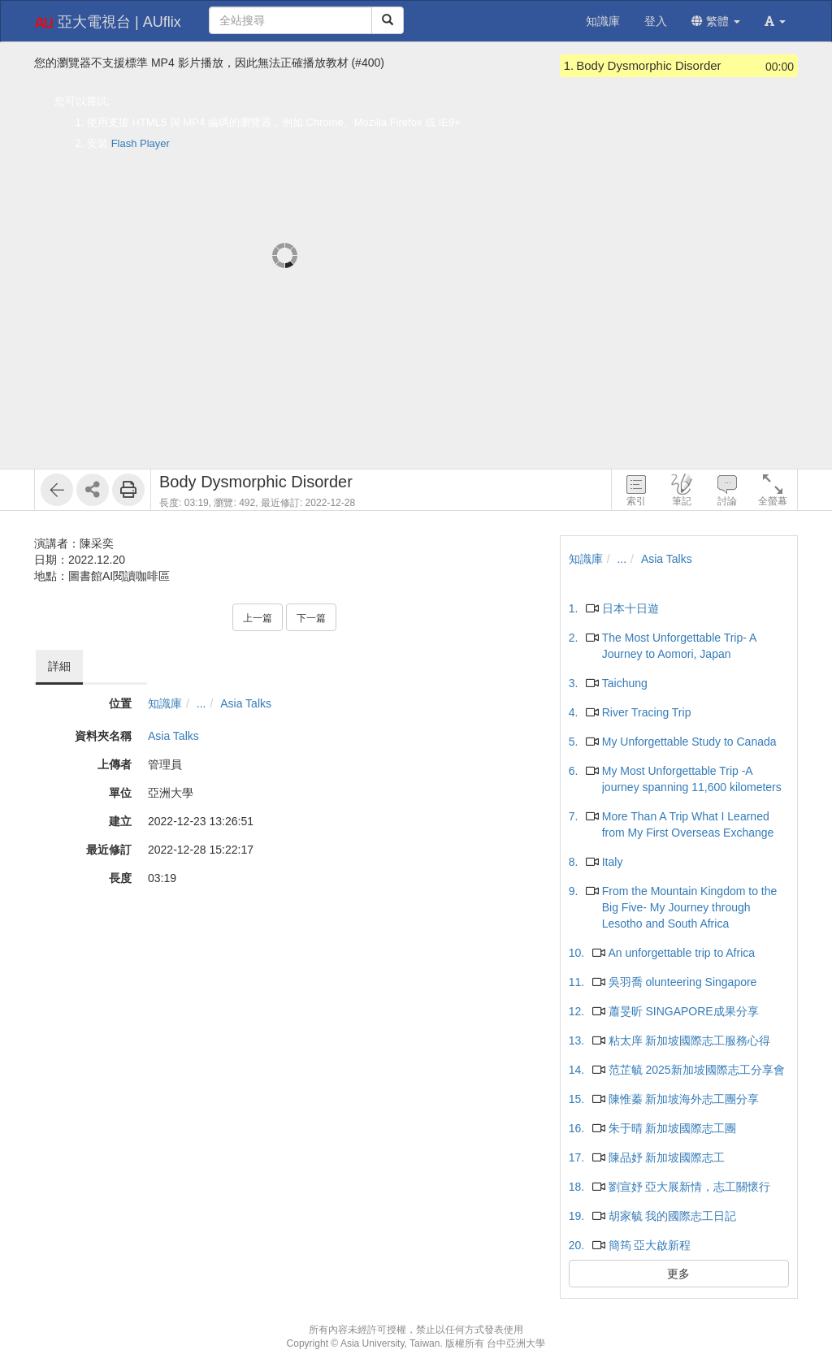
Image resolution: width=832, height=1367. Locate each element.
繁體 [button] (715, 21)
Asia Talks (245, 703)
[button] (775, 21)
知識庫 (165, 703)
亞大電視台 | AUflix (107, 22)
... (201, 703)
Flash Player (140, 143)
